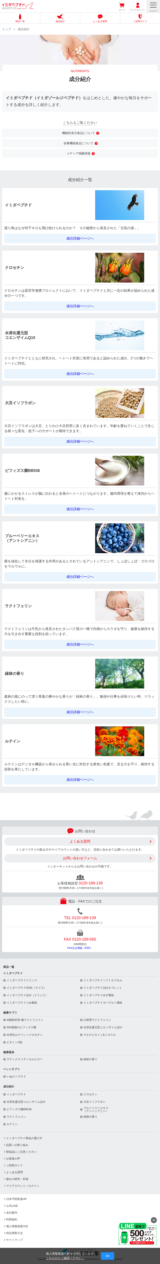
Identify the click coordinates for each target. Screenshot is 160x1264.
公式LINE (12, 1205)
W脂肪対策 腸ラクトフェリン (25, 1019)
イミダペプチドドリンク (22, 980)
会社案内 (11, 1212)
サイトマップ (14, 1239)
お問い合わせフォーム (80, 858)
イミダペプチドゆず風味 (98, 995)
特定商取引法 (14, 1233)
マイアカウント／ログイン (22, 1185)
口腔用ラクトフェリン (97, 1019)
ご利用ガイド (14, 1165)
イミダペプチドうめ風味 (22, 1002)
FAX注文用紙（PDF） (80, 948)
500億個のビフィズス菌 (21, 1027)
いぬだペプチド (16, 1076)
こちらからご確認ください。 (65, 1258)
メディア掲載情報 (78, 153)
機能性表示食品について (78, 133)
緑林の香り (90, 1059)
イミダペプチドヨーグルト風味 (102, 1002)
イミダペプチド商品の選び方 (24, 1138)
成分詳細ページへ (80, 238)
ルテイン (12, 1124)
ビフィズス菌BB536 (19, 1109)
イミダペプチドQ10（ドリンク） (27, 995)
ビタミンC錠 (14, 1042)
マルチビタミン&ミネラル (99, 1034)
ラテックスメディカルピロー (25, 1059)
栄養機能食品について (78, 143)
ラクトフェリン (16, 1116)
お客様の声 (13, 1158)
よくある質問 (80, 841)
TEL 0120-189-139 (80, 918)
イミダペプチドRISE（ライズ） (26, 987)
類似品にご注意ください (21, 1151)
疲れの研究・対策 (17, 1179)
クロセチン (90, 1094)
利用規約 (11, 1219)
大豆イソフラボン (94, 1101)
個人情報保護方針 (17, 1226)
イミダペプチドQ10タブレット (102, 987)
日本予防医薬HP (16, 1199)
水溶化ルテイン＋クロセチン (25, 1034)
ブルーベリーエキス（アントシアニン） (95, 1110)
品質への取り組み (17, 1145)
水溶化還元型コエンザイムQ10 (102, 1027)
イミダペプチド (16, 1094)
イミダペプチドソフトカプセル (102, 980)
